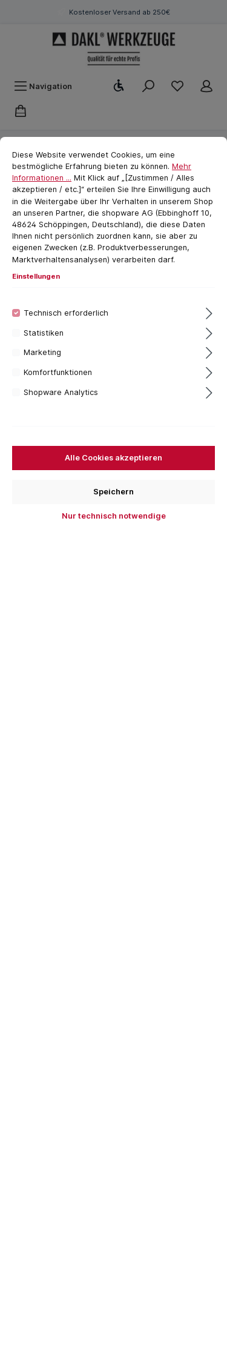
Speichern (113, 491)
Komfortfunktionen (58, 372)
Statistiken (44, 332)
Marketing (42, 352)
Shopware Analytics (61, 392)
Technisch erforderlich (66, 312)
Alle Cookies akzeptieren (113, 457)
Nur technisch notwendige (114, 515)
